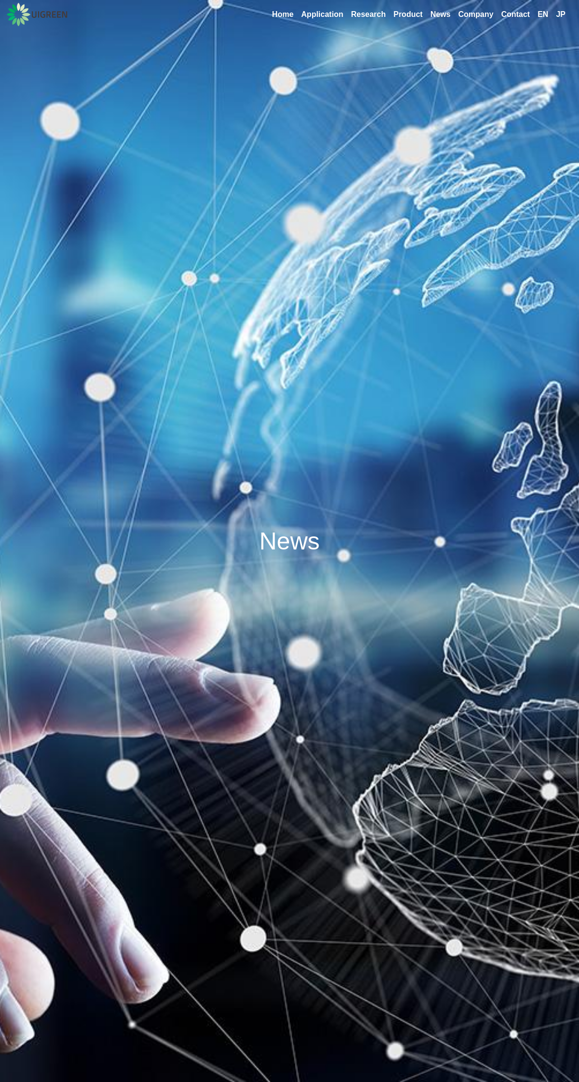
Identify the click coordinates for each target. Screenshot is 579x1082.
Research (368, 14)
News (440, 14)
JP (560, 14)
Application (322, 14)
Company (476, 14)
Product (407, 14)
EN (543, 14)
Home (282, 14)
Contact (515, 14)
